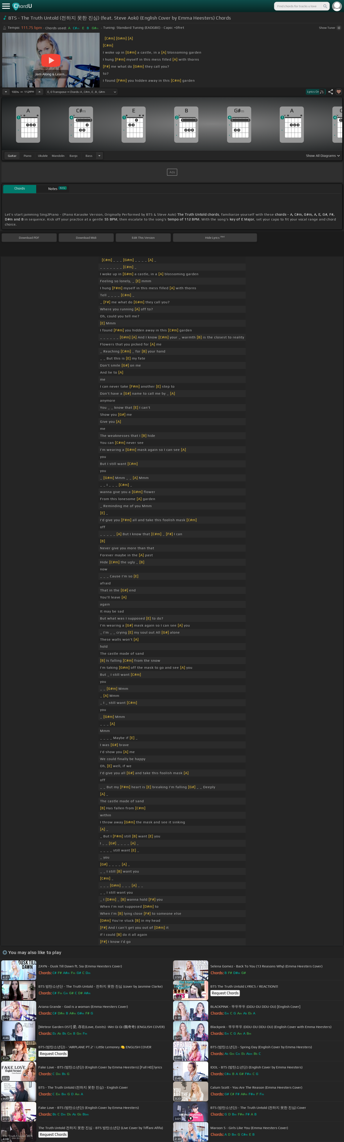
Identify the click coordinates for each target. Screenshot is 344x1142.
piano (27, 155)
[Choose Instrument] (99, 155)
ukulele (43, 155)
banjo (73, 155)
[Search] (325, 6)
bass (89, 155)
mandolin (58, 155)
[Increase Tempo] (39, 92)
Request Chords (225, 993)
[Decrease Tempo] (6, 92)
